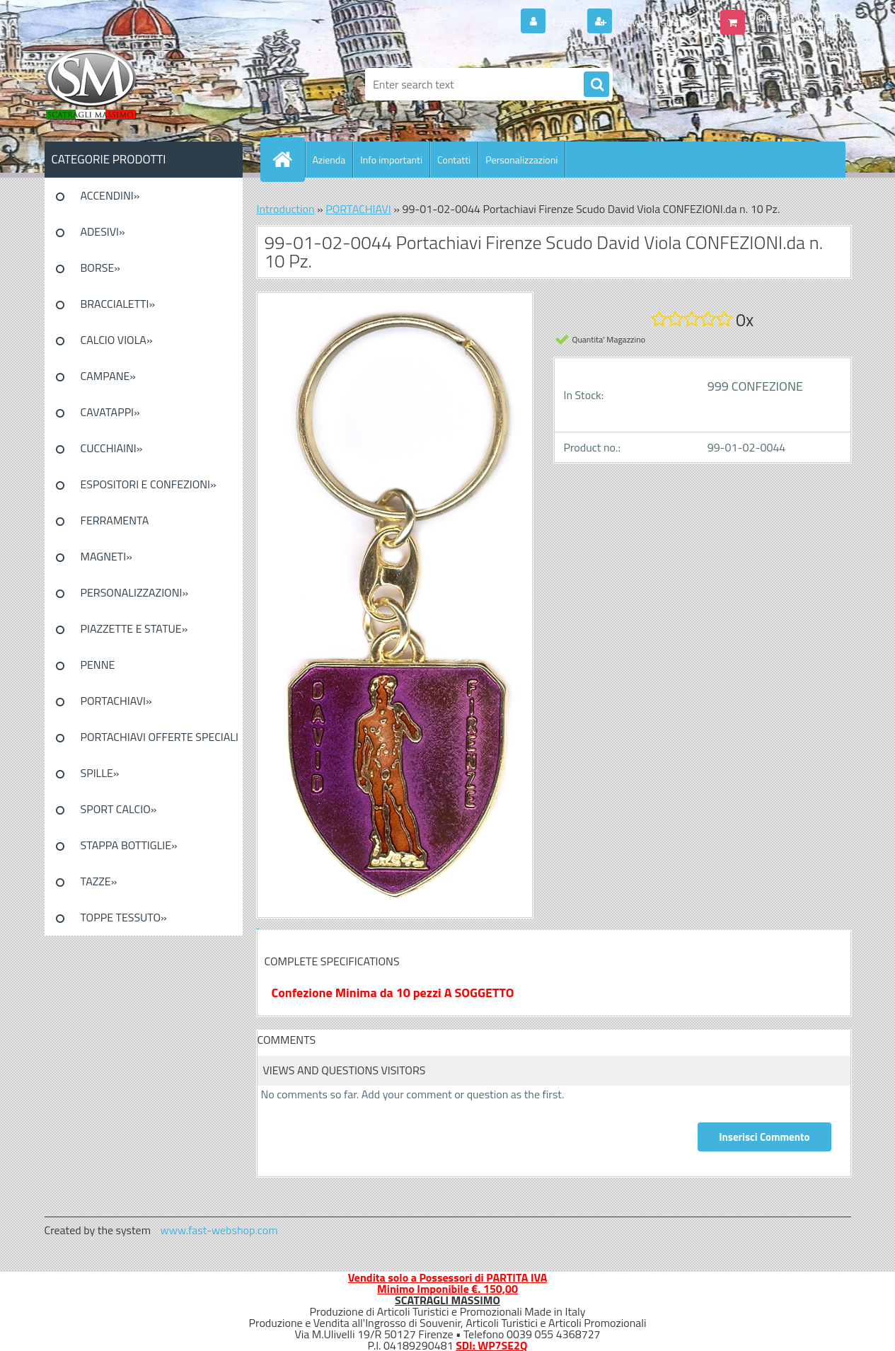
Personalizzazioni (521, 159)
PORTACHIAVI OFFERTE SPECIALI (159, 736)
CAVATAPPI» (110, 411)
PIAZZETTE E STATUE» (134, 628)
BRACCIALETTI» (118, 303)
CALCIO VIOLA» (117, 339)
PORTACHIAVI (358, 208)
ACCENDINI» (110, 195)
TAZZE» (99, 881)
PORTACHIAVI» (116, 700)
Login (565, 21)
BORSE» (100, 267)
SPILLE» (100, 772)
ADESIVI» (103, 231)
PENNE (98, 664)
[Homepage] (288, 159)
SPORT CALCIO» (119, 808)
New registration (657, 21)
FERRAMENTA (115, 520)
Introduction (286, 208)
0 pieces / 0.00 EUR (795, 16)
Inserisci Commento (764, 1137)
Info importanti (391, 159)
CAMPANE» (109, 375)
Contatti (453, 159)
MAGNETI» (106, 556)
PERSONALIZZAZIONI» (135, 592)
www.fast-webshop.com (219, 1229)
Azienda (329, 159)
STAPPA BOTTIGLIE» (129, 845)
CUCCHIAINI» (112, 447)
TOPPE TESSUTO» (124, 917)
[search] (596, 84)
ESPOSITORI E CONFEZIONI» (148, 484)
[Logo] (142, 84)
